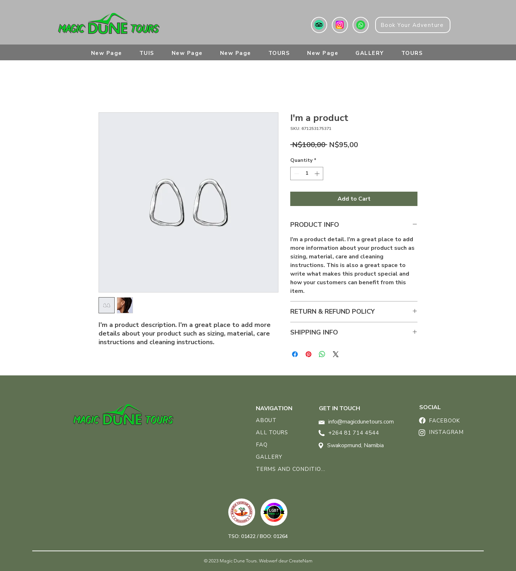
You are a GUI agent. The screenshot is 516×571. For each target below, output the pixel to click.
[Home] (422, 420)
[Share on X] (335, 354)
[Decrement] (295, 173)
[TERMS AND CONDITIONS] (292, 469)
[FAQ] (275, 444)
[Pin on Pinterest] (308, 354)
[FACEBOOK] (452, 420)
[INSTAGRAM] (452, 432)
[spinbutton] (306, 173)
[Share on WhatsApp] (322, 354)
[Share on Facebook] (295, 354)
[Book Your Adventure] (412, 25)
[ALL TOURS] (275, 432)
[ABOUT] (276, 420)
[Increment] (317, 173)
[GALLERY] (275, 457)
